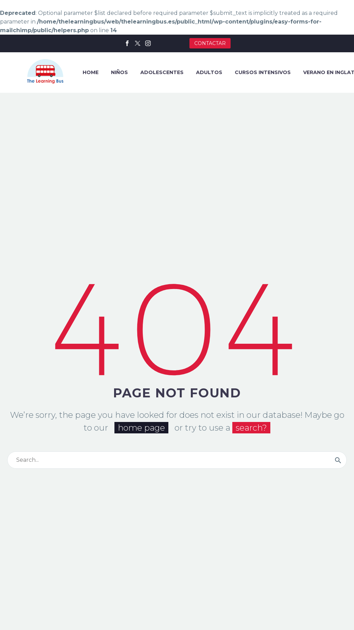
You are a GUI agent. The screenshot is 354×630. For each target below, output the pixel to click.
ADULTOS (209, 72)
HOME (91, 72)
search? (251, 427)
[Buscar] (177, 459)
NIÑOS (119, 72)
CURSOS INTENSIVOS (263, 72)
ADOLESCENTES (162, 72)
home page (141, 427)
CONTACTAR (210, 43)
